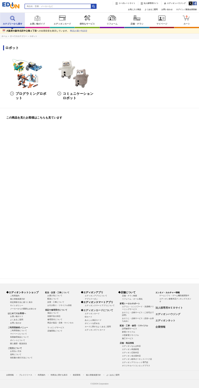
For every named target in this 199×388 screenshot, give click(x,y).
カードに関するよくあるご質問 (98, 327)
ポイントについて (17, 340)
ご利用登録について (18, 330)
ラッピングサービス (55, 327)
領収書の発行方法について (21, 358)
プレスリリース (25, 375)
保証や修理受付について (56, 310)
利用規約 (41, 375)
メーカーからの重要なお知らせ (23, 309)
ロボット (33, 36)
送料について (15, 354)
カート (187, 20)
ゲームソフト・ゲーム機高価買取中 (174, 295)
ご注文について (15, 348)
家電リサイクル (128, 332)
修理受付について (54, 319)
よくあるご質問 (151, 9)
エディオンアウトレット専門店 (135, 362)
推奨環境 (76, 375)
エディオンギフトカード (95, 330)
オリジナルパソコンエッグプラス (136, 366)
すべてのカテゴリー (18, 36)
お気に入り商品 (134, 9)
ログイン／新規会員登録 (186, 9)
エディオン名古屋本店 (131, 356)
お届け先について (54, 295)
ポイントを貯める (92, 323)
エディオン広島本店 (130, 352)
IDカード (88, 317)
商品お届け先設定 (78, 31)
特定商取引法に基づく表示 (21, 302)
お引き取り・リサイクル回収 (59, 305)
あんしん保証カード (93, 320)
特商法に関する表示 (59, 375)
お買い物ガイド (37, 20)
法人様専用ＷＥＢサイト (169, 307)
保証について (53, 313)
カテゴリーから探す (12, 20)
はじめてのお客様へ (17, 313)
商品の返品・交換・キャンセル (60, 323)
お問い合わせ (167, 9)
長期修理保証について (19, 337)
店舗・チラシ (137, 20)
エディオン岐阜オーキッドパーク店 (137, 359)
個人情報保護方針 (17, 299)
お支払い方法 (15, 351)
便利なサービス (87, 20)
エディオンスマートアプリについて (100, 305)
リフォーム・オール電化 (132, 299)
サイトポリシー (16, 305)
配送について (53, 299)
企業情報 (160, 327)
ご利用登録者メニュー (18, 327)
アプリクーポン (91, 299)
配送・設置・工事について (57, 292)
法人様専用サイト (151, 3)
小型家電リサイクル (130, 335)
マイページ (161, 20)
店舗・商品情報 (127, 343)
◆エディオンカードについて (97, 310)
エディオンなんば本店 (131, 346)
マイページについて (18, 334)
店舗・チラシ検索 (129, 296)
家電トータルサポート (130, 303)
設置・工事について (55, 302)
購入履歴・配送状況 (18, 343)
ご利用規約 (14, 296)
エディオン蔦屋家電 (130, 349)
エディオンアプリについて (96, 296)
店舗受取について (54, 331)
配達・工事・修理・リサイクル (134, 325)
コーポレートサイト (126, 3)
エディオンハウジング (176, 3)
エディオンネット (165, 320)
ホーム (4, 36)
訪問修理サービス (129, 329)
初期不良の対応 (53, 316)
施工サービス (127, 338)
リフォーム (112, 20)
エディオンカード (62, 20)
